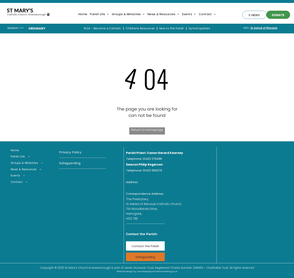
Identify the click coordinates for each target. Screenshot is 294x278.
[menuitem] (83, 14)
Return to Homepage (147, 130)
